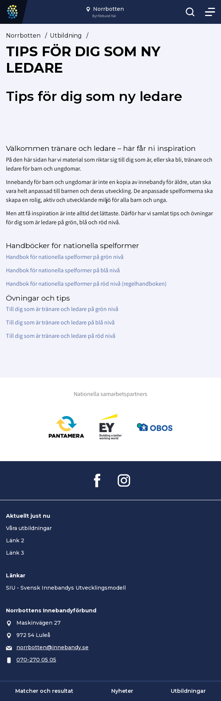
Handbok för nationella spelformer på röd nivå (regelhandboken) (86, 284)
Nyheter (122, 691)
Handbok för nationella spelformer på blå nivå (63, 270)
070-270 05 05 (36, 659)
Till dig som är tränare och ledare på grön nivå (62, 309)
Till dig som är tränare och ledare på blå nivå (60, 322)
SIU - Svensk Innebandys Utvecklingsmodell (66, 587)
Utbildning (66, 35)
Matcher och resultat (44, 691)
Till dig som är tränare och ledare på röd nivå (60, 336)
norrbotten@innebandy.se (52, 647)
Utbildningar (188, 691)
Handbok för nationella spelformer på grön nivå (65, 257)
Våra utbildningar (29, 528)
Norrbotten (23, 35)
